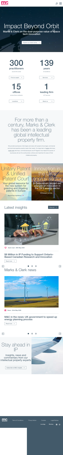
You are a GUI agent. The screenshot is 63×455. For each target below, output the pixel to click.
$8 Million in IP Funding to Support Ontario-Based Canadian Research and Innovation (28, 255)
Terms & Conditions (17, 420)
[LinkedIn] (56, 425)
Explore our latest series (30, 42)
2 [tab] (32, 266)
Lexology (43, 424)
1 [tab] (28, 266)
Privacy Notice (32, 420)
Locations (15, 101)
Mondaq (51, 424)
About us (45, 101)
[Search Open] (56, 3)
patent (47, 148)
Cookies (43, 420)
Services (45, 77)
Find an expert (15, 77)
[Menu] (60, 3)
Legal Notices (54, 420)
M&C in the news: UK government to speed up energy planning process (30, 318)
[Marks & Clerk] (4, 4)
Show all (51, 207)
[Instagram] (59, 425)
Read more (9, 261)
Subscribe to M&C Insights (14, 367)
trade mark (11, 150)
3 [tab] (36, 266)
